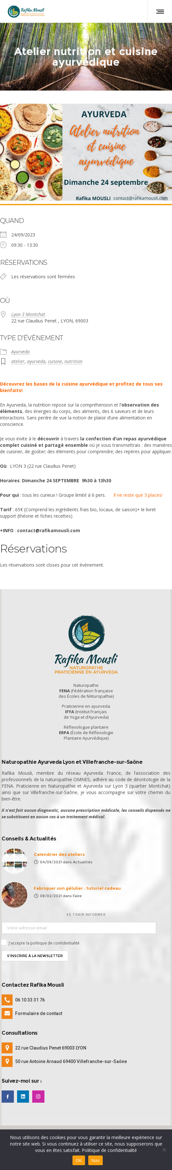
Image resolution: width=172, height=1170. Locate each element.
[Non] (164, 1149)
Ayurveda (20, 349)
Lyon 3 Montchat (28, 312)
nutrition (73, 359)
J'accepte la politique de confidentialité (44, 941)
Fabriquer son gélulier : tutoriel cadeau (77, 885)
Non (95, 1160)
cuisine (55, 359)
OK (79, 1160)
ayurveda (36, 359)
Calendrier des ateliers (59, 852)
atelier (17, 359)
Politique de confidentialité (109, 1150)
